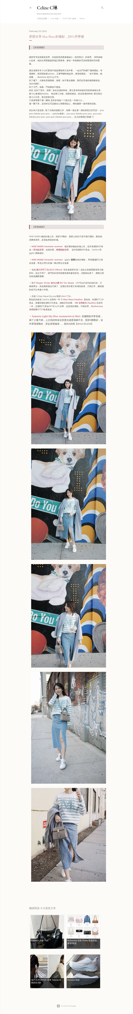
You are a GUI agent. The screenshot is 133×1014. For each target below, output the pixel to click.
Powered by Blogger (66, 1006)
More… (83, 18)
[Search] (102, 7)
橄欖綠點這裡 (62, 250)
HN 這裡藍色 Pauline (85, 303)
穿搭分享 (51, 891)
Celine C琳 (47, 8)
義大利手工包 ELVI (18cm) (49, 269)
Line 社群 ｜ (56, 18)
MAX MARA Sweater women (47, 246)
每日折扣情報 (41, 891)
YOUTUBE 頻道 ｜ (70, 18)
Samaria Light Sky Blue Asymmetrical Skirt (56, 316)
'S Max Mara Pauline (72, 299)
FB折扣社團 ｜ (43, 18)
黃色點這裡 (38, 250)
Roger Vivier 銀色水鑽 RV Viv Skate (55, 283)
